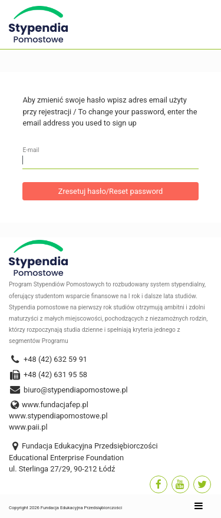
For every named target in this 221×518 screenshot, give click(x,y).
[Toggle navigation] (199, 507)
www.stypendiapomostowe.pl (58, 415)
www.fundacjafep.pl (55, 404)
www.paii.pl (28, 427)
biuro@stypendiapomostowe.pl (68, 389)
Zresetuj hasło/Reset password (110, 191)
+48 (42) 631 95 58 (48, 374)
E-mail (30, 150)
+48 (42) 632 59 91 (48, 359)
